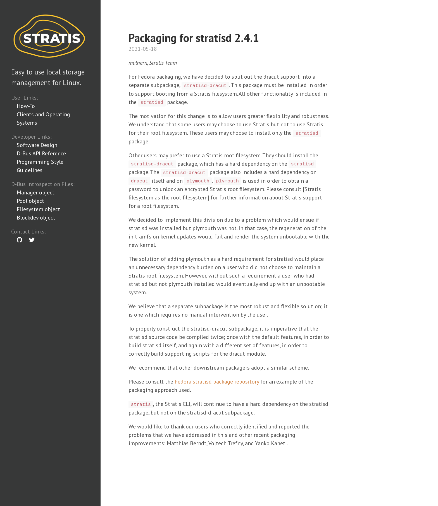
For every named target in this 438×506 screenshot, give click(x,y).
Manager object (35, 192)
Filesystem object (38, 209)
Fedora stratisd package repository (217, 381)
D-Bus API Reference (41, 153)
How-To (26, 106)
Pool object (30, 200)
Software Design (37, 145)
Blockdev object (36, 217)
